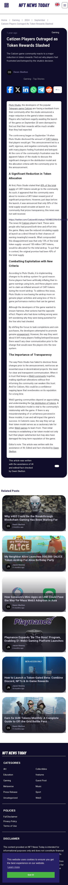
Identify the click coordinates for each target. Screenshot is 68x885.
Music (38, 786)
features (40, 774)
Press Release (10, 792)
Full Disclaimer (10, 816)
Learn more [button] (14, 867)
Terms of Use (10, 826)
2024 (27, 20)
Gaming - (28, 79)
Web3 (38, 798)
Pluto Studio (15, 105)
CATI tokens (52, 139)
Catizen (25, 223)
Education (8, 774)
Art (4, 769)
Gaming (16, 20)
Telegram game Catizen (20, 108)
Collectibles (41, 769)
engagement (23, 334)
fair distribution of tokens (43, 403)
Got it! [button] (31, 875)
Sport (38, 792)
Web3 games (21, 428)
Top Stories (38, 79)
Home (4, 20)
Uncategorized (10, 798)
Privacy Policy (10, 821)
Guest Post (41, 780)
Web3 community (37, 376)
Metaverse (8, 786)
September (39, 20)
